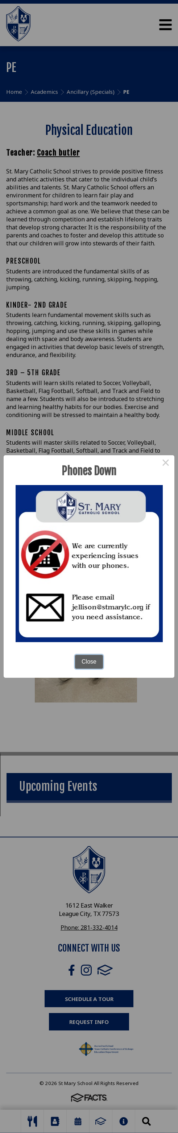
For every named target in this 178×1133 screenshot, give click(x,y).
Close (89, 661)
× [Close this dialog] (165, 464)
